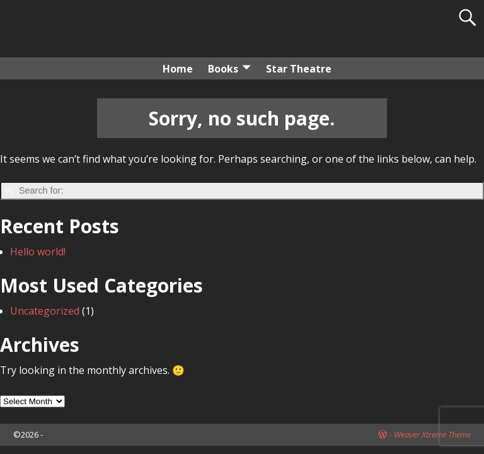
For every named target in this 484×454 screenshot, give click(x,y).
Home (178, 69)
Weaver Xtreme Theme (432, 434)
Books (223, 69)
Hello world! (38, 252)
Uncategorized (44, 311)
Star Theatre (298, 69)
